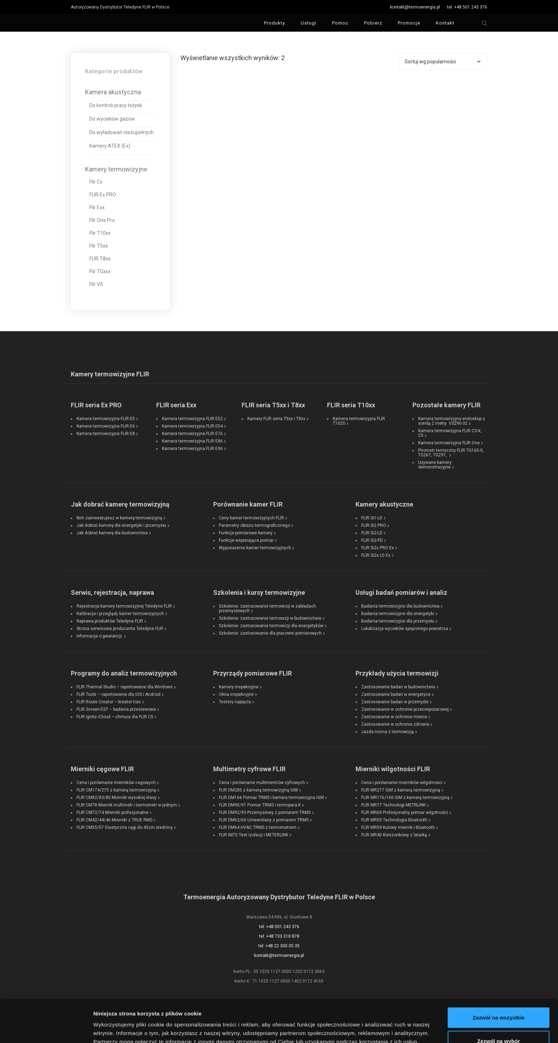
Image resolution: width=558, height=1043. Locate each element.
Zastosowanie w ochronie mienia (394, 716)
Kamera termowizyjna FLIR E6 (106, 426)
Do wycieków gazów (112, 119)
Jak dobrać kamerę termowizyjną (120, 504)
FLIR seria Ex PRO (96, 405)
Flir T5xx (98, 246)
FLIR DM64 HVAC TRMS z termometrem (257, 827)
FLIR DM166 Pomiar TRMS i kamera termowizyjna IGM (271, 797)
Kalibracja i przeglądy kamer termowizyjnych (120, 613)
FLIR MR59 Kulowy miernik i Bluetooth (398, 827)
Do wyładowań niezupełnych (121, 132)
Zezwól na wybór (498, 1001)
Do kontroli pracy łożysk (115, 105)
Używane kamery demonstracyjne (435, 465)
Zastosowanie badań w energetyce (396, 694)
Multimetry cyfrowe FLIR (249, 769)
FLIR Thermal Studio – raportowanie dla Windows (125, 686)
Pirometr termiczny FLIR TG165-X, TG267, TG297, (451, 452)
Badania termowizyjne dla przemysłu (397, 621)
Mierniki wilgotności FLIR (393, 769)
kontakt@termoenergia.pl (415, 7)
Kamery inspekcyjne (238, 686)
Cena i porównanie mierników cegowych (116, 782)
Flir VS (96, 284)
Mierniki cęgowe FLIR (102, 769)
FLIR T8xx (100, 258)
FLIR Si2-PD (372, 540)
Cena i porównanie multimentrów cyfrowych (262, 782)
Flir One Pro (102, 220)
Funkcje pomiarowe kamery (246, 532)
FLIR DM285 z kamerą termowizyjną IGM (258, 790)
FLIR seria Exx (176, 405)
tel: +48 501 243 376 (467, 7)
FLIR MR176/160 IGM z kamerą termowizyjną (405, 797)
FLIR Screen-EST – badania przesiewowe (116, 709)
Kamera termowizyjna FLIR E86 (192, 441)
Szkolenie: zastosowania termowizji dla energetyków (271, 625)
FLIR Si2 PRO (373, 525)
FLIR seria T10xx (351, 405)
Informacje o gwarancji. (100, 636)
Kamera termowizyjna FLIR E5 (106, 418)
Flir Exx (97, 207)
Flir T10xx (100, 233)
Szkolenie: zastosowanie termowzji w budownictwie (270, 618)
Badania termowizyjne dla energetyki (397, 613)
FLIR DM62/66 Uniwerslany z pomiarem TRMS (264, 819)
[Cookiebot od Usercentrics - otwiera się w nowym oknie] (46, 1029)
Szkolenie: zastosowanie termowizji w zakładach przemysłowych (267, 608)
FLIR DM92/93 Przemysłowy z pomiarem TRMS (265, 812)
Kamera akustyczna (113, 92)
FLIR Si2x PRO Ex (377, 547)
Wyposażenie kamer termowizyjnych (255, 547)
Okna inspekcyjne (236, 694)
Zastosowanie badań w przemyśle (394, 701)
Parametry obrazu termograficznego (254, 525)
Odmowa (498, 1024)
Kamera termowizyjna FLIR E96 (192, 448)
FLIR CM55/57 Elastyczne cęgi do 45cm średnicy (125, 827)
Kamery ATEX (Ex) (109, 146)
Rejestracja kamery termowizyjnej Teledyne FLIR (124, 606)
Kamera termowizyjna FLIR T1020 (359, 421)
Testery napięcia (235, 701)
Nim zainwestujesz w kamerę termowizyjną (119, 517)
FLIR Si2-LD (372, 532)
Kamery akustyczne (384, 504)
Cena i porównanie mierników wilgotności (401, 782)
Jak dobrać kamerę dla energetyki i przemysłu (121, 525)
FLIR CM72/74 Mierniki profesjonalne (112, 812)
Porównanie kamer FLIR (248, 504)
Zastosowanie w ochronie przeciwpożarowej (405, 709)
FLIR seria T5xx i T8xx (273, 405)
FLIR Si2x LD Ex (375, 555)
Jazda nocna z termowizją (387, 731)
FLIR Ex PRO (102, 194)
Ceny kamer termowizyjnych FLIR (251, 517)
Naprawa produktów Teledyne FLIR (110, 621)
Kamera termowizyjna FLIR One (449, 442)
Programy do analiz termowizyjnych (124, 673)
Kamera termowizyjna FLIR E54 (192, 426)
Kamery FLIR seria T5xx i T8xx (276, 418)
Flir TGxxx (100, 271)
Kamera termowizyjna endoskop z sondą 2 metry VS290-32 (451, 421)
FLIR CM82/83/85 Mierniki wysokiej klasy (117, 797)
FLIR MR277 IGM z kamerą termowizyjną (400, 790)
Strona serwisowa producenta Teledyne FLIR (120, 628)
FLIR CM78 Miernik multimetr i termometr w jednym (127, 805)
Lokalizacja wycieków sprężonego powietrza (404, 628)
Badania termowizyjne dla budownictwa (400, 606)
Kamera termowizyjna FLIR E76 (192, 433)
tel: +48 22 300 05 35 (279, 945)
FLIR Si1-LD (372, 517)
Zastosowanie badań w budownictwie (398, 686)
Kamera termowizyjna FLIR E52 (192, 418)
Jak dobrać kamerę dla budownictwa (112, 532)
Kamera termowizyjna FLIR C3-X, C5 (450, 433)
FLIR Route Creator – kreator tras (109, 701)
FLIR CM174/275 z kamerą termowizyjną (116, 790)
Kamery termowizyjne (116, 169)
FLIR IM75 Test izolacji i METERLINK (253, 834)
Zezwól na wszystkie (499, 977)
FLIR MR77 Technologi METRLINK (393, 805)
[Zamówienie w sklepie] (443, 61)
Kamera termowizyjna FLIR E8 (106, 433)
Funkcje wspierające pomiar (246, 540)
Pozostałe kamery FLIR (446, 405)
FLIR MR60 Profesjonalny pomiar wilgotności (404, 812)
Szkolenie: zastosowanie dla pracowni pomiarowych (270, 633)
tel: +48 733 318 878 (279, 936)
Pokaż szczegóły (379, 1025)
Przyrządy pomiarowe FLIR (252, 673)
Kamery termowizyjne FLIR (110, 374)
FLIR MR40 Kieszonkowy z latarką (394, 834)
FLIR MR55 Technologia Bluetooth (394, 819)
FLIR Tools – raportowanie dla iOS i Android (118, 694)
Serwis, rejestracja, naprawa (112, 592)
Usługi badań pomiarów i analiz (401, 592)
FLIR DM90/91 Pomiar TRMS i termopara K (260, 805)
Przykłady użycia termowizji (397, 673)
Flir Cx (95, 182)
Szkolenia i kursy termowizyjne (259, 592)
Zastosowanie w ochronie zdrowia (395, 724)
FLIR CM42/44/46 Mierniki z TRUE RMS (114, 819)
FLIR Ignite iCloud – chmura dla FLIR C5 (115, 716)
